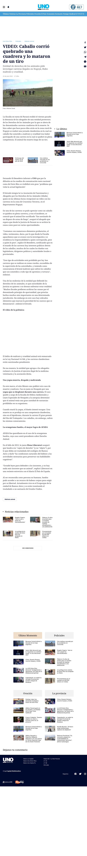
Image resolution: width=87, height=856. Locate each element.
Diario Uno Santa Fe (29, 763)
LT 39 (78, 14)
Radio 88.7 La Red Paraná (52, 759)
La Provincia (21, 14)
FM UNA (46, 765)
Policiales (30, 14)
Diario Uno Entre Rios (29, 761)
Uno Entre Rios (7, 41)
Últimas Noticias (9, 14)
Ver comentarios (27, 548)
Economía (51, 14)
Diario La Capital (28, 759)
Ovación (37, 14)
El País (43, 14)
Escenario (59, 14)
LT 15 (82, 14)
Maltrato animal (29, 41)
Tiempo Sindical (69, 14)
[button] (4, 7)
